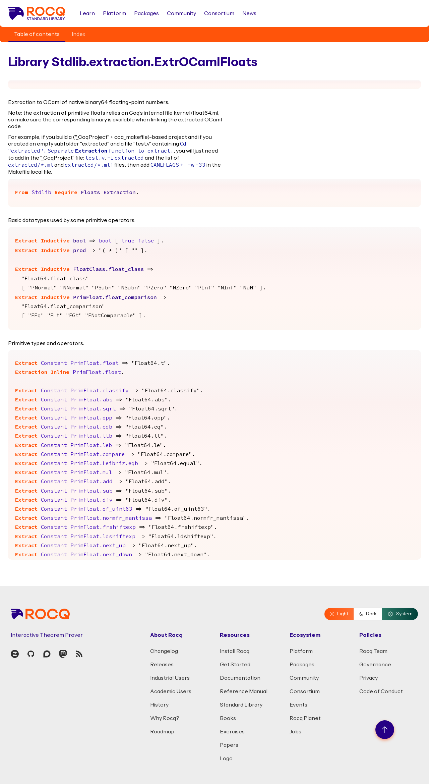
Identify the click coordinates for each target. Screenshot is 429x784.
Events (298, 705)
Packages (146, 13)
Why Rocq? (164, 718)
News (249, 13)
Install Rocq (234, 651)
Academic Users (170, 691)
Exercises (232, 731)
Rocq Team (373, 651)
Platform (114, 13)
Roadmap (162, 731)
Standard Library (241, 705)
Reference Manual (243, 691)
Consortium (219, 13)
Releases (162, 664)
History (159, 705)
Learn (87, 13)
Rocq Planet (305, 718)
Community (181, 13)
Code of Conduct (381, 691)
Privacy (368, 678)
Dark (367, 614)
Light (339, 614)
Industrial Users (170, 678)
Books (228, 718)
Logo (226, 758)
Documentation (240, 678)
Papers (229, 745)
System (400, 614)
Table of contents (37, 34)
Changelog (164, 651)
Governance (375, 664)
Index (78, 34)
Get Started (235, 664)
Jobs (295, 731)
